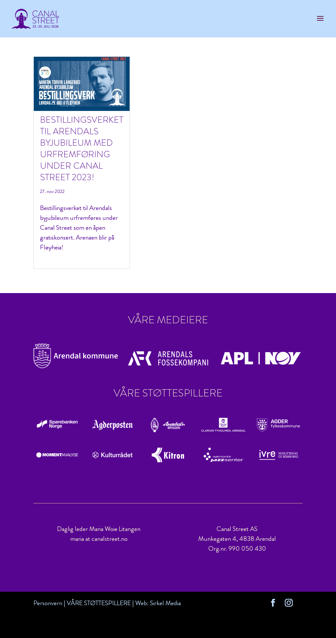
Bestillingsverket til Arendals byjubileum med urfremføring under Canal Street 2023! (81, 148)
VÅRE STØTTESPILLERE (99, 603)
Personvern (47, 603)
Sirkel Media (165, 603)
